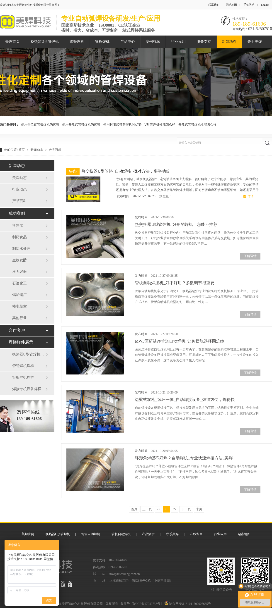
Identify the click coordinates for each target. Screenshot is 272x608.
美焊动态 (19, 178)
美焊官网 (28, 534)
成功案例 (17, 213)
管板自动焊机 (121, 534)
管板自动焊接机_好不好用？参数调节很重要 (174, 283)
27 (174, 509)
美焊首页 (12, 41)
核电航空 (19, 306)
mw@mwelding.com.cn (124, 574)
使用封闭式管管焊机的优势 (122, 124)
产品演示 (148, 534)
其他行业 (19, 318)
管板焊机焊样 (23, 377)
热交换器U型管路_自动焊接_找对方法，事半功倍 (125, 171)
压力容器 (19, 272)
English (265, 4)
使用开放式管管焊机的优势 (81, 124)
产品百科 (55, 150)
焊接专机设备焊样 (26, 389)
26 (166, 509)
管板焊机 (102, 41)
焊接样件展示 (21, 342)
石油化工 (19, 283)
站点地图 (244, 534)
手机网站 (248, 4)
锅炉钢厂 (19, 295)
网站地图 (231, 4)
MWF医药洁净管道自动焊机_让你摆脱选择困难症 (179, 341)
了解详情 (250, 256)
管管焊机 (77, 41)
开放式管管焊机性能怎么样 (197, 124)
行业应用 (178, 41)
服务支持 (204, 41)
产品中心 (127, 41)
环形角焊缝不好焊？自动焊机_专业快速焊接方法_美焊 (184, 458)
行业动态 (19, 189)
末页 (199, 509)
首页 (22, 150)
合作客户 (17, 330)
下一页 (186, 509)
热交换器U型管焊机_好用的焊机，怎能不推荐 (176, 224)
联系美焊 (172, 534)
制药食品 (19, 237)
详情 (250, 196)
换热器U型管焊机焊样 (28, 354)
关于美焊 (254, 41)
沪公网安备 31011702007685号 (187, 604)
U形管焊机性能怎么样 (159, 124)
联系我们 (213, 4)
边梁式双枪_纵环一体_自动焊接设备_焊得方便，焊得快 (185, 399)
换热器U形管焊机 (45, 41)
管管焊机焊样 (23, 366)
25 (158, 509)
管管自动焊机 (90, 534)
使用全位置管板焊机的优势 (40, 124)
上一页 (147, 509)
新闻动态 (229, 41)
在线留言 (196, 534)
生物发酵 (19, 260)
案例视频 (153, 41)
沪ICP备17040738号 (146, 604)
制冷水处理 (21, 248)
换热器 (17, 225)
